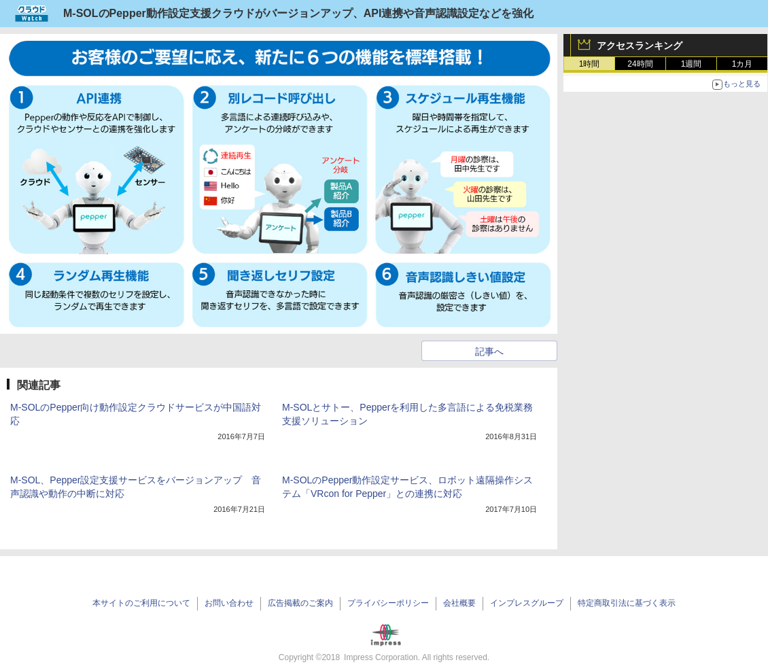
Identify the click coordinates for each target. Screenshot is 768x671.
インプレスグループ (526, 603)
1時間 (589, 64)
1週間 (691, 64)
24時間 (639, 64)
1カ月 (742, 64)
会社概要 (459, 603)
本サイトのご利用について (141, 603)
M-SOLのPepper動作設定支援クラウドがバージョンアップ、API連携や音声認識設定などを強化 (298, 13)
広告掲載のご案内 (300, 603)
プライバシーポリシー (388, 603)
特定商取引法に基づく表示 (627, 603)
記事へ (489, 351)
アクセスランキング (639, 45)
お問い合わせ (229, 603)
